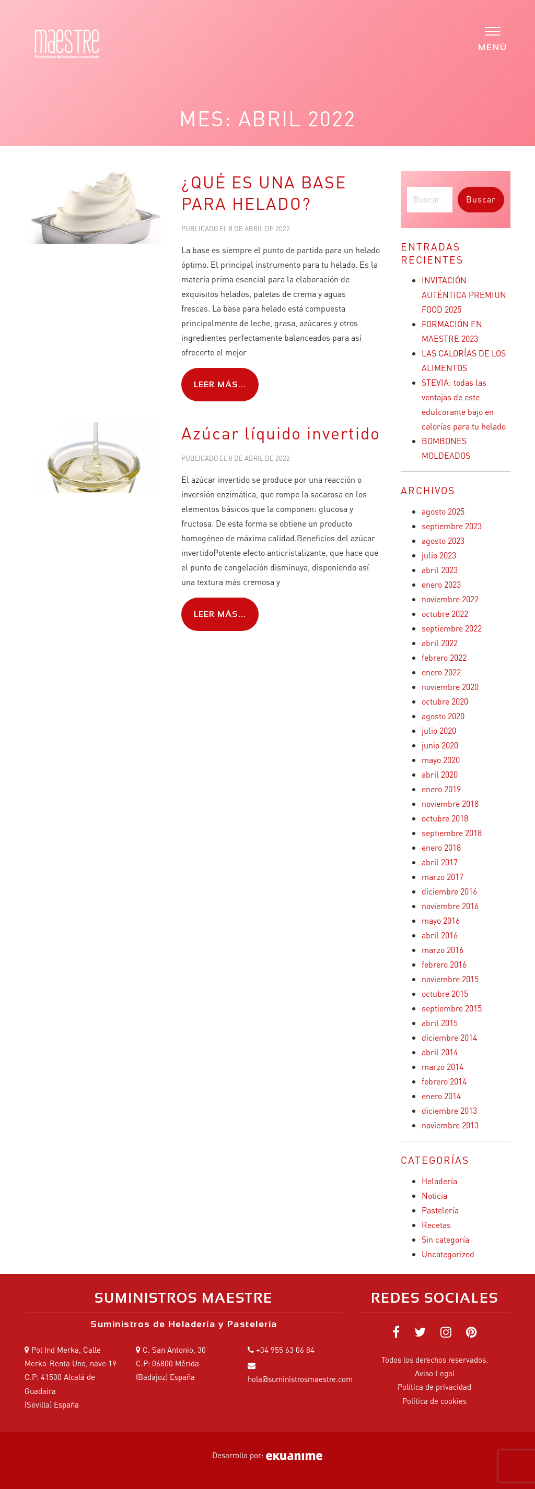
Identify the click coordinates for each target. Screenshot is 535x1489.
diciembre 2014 (449, 1037)
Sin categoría (445, 1239)
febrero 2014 (444, 1081)
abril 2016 (440, 935)
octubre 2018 (445, 818)
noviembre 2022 (450, 598)
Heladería (439, 1180)
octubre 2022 (445, 613)
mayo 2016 (441, 920)
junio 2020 (440, 745)
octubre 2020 (445, 701)
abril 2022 (440, 642)
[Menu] (493, 37)
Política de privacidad (434, 1386)
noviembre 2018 (450, 803)
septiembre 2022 (452, 628)
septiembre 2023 (452, 525)
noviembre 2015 (450, 978)
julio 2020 (439, 730)
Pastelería (440, 1210)
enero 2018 (441, 847)
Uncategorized (448, 1253)
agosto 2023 (443, 540)
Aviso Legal (435, 1373)
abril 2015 (440, 1022)
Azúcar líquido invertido (280, 433)
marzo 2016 (442, 949)
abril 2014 (440, 1051)
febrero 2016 (444, 964)
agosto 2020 (443, 715)
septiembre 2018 (452, 832)
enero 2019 (441, 788)
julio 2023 (439, 555)
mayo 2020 (441, 759)
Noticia (434, 1195)
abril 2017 (440, 861)
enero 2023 (441, 584)
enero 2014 (441, 1095)
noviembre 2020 (450, 686)
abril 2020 (440, 774)
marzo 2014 (442, 1066)
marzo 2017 (442, 876)
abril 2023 (440, 569)
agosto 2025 (443, 511)
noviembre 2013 (450, 1124)
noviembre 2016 (450, 905)
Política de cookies (434, 1401)
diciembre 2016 (449, 891)
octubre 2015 (445, 993)
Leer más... (220, 384)
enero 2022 (441, 671)
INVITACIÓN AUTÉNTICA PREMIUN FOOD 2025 (464, 295)
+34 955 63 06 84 (285, 1349)
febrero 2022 (444, 657)
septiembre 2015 (452, 1008)
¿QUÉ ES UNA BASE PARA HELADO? (263, 193)
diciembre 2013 (449, 1110)
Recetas (436, 1224)
